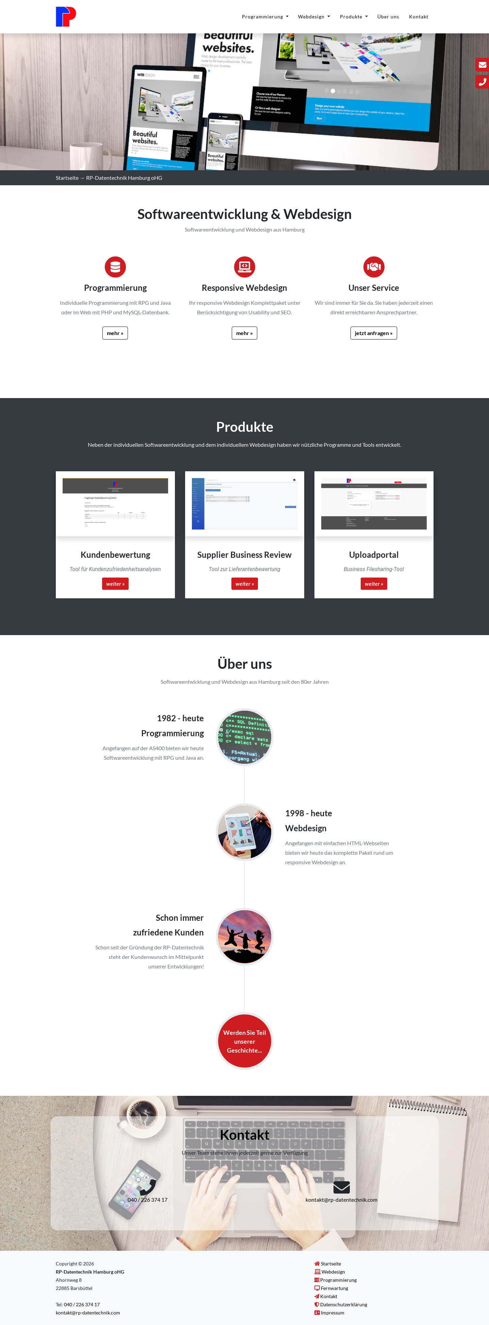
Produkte (352, 20)
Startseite (67, 177)
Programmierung (263, 20)
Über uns (388, 20)
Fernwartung (334, 1288)
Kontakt (418, 20)
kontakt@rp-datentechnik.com (341, 1199)
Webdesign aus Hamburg (275, 229)
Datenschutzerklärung (343, 1304)
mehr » (115, 333)
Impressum (332, 1312)
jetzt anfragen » (374, 333)
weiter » (115, 583)
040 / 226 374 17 (147, 1199)
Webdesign (312, 20)
